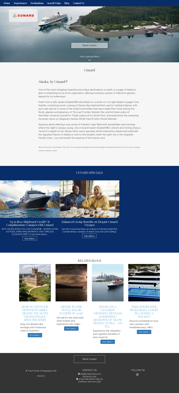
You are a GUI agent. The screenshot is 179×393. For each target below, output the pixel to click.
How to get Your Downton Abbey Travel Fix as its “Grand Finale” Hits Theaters (35, 313)
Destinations (37, 3)
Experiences (20, 3)
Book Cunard (89, 45)
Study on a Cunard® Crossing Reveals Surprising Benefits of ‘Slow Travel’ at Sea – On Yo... (107, 316)
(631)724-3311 (90, 376)
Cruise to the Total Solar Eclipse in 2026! (71, 310)
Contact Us (78, 3)
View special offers (89, 58)
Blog (66, 3)
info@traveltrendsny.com (90, 374)
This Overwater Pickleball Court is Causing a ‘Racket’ (144, 311)
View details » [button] (29, 238)
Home (7, 3)
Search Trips (54, 3)
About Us (41, 376)
